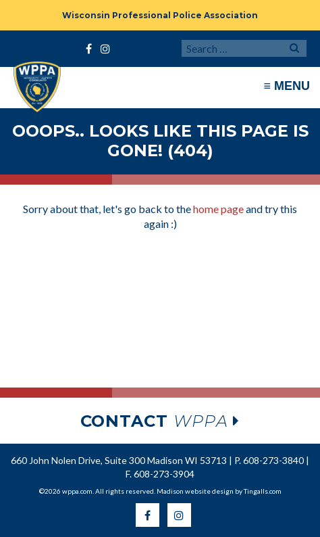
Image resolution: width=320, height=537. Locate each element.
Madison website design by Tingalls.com (219, 491)
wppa (160, 421)
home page (218, 208)
